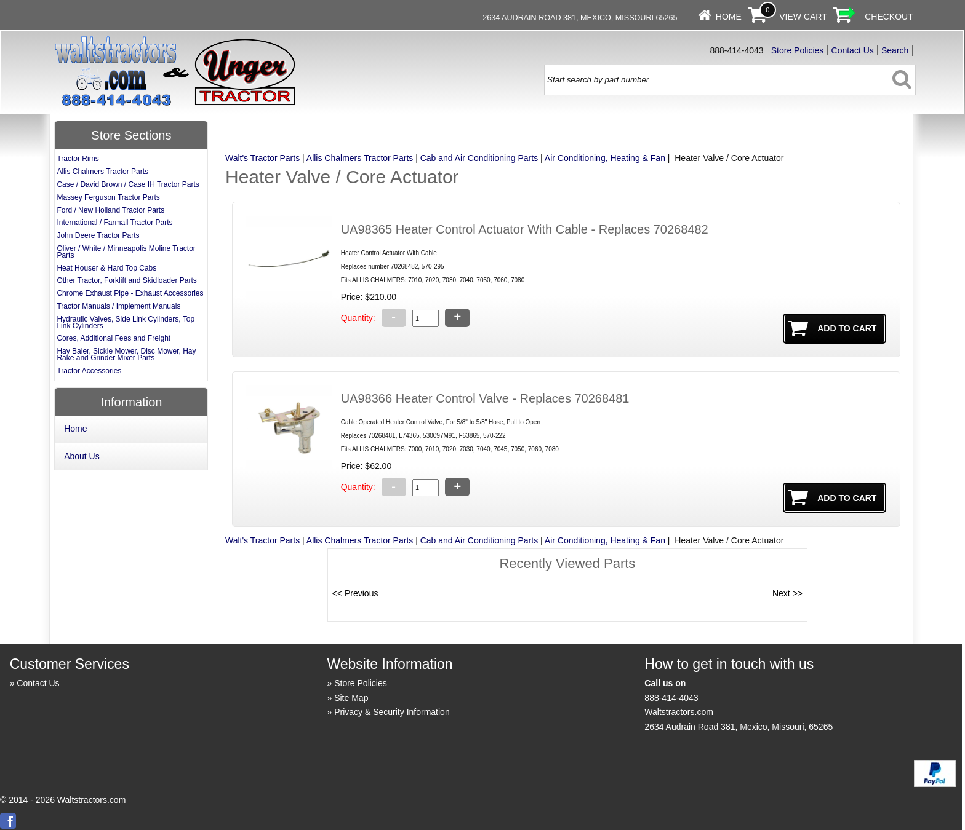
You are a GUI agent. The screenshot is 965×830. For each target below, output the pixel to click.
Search (894, 50)
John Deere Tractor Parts (98, 235)
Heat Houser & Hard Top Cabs (106, 268)
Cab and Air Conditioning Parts (479, 158)
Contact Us (852, 50)
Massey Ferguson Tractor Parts (108, 197)
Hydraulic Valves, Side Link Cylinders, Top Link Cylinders (125, 322)
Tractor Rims (77, 158)
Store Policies (797, 50)
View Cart (803, 17)
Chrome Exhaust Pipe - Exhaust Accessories (130, 293)
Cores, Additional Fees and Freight (113, 338)
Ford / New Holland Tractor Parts (110, 210)
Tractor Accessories (89, 370)
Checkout (889, 17)
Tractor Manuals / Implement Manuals (118, 306)
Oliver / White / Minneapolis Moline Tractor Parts (126, 251)
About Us (82, 456)
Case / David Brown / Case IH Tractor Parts (128, 184)
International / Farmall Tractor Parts (114, 222)
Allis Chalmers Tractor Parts (359, 158)
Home (729, 17)
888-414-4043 (671, 698)
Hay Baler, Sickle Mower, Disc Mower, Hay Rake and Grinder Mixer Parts (126, 354)
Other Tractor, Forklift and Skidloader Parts (126, 280)
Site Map (351, 698)
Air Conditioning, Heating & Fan (605, 158)
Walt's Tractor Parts (262, 158)
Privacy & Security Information (392, 712)
